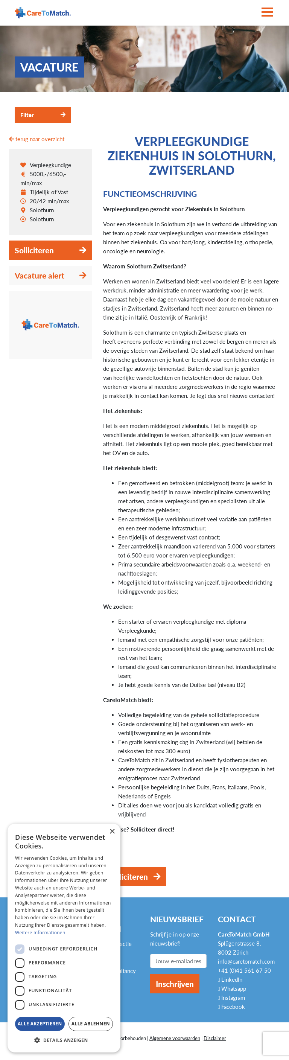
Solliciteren (34, 250)
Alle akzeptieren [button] (40, 1023)
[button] (64, 1040)
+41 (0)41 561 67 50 (244, 970)
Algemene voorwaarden (174, 1038)
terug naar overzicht (36, 139)
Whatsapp (232, 988)
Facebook (231, 1006)
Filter (27, 114)
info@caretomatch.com (246, 961)
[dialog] (64, 938)
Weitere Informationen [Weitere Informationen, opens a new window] (40, 932)
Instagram (231, 997)
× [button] (112, 832)
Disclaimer (215, 1038)
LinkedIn (230, 979)
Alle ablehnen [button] (90, 1023)
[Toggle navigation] (267, 12)
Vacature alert (39, 275)
